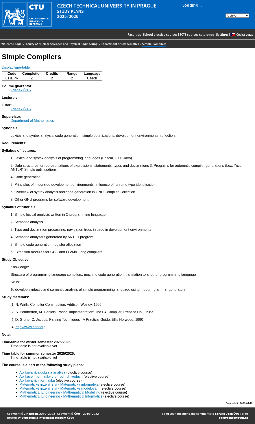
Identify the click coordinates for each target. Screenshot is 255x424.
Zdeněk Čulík (21, 90)
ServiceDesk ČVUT (228, 413)
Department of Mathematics (120, 43)
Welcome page (11, 43)
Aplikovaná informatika (37, 380)
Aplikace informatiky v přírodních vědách (51, 376)
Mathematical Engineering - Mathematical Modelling (59, 392)
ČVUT (78, 413)
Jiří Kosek (31, 413)
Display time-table (16, 67)
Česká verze (242, 34)
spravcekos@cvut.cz (233, 417)
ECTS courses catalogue (196, 34)
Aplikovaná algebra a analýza (42, 372)
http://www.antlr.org (30, 327)
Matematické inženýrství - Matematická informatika (58, 384)
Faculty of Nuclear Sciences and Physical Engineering (61, 43)
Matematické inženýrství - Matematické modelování (59, 388)
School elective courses (160, 34)
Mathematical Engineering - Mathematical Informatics (60, 396)
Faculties (134, 34)
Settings (222, 34)
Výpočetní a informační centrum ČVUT (47, 417)
